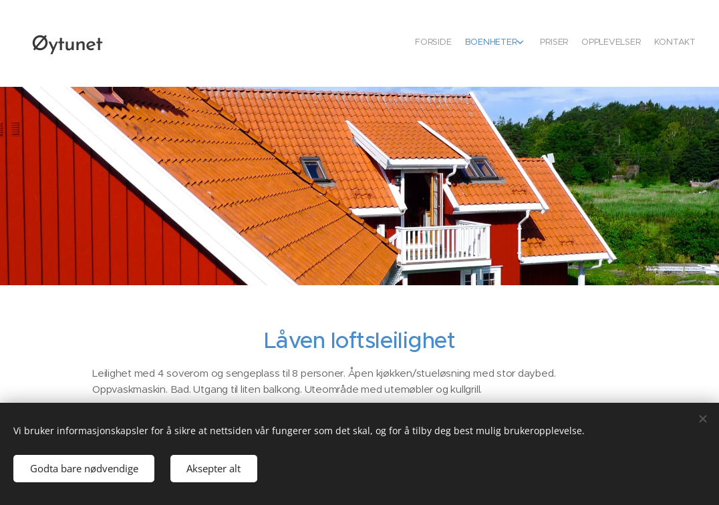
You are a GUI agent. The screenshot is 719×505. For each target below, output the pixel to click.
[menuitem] (634, 43)
